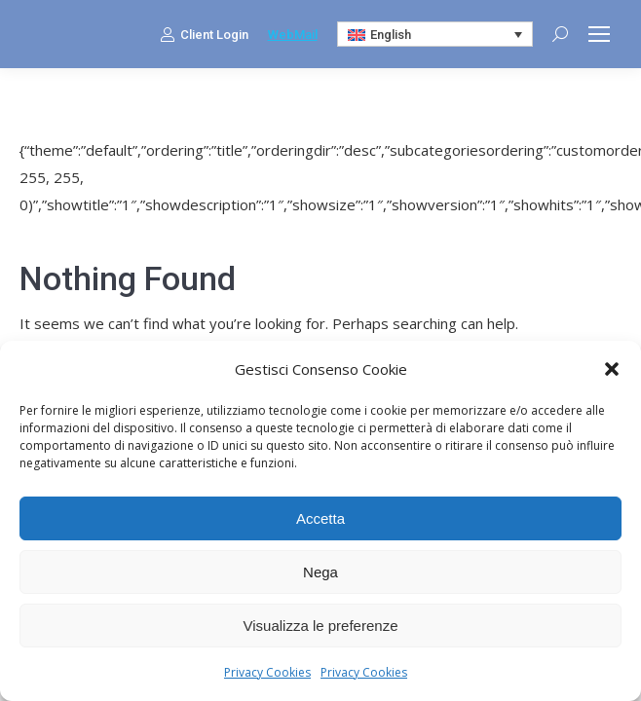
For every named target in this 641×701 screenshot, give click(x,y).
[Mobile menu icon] (599, 34)
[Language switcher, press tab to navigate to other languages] (435, 34)
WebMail (293, 34)
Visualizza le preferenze (321, 625)
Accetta (320, 518)
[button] (612, 369)
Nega (320, 572)
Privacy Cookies (267, 672)
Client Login (204, 34)
